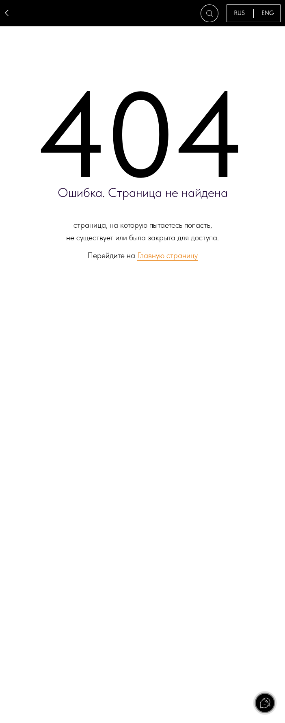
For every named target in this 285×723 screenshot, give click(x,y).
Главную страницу (167, 255)
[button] (209, 13)
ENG (267, 13)
